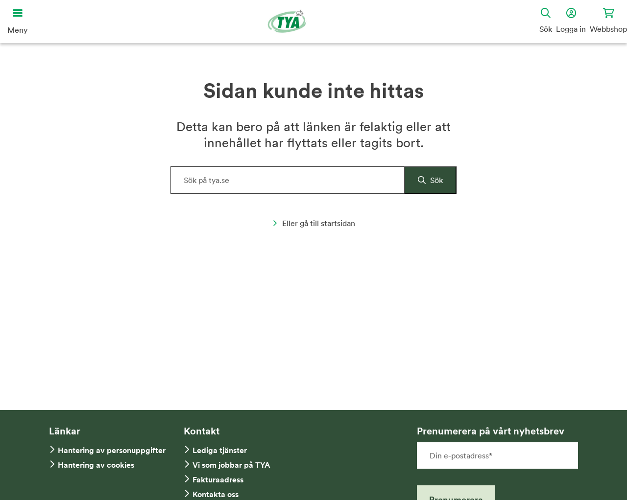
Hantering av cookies (96, 465)
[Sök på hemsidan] (313, 180)
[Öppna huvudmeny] (17, 21)
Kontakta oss (216, 494)
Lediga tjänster (220, 450)
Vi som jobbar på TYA (231, 465)
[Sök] (430, 180)
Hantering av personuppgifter (112, 450)
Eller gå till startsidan (313, 223)
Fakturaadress (218, 480)
